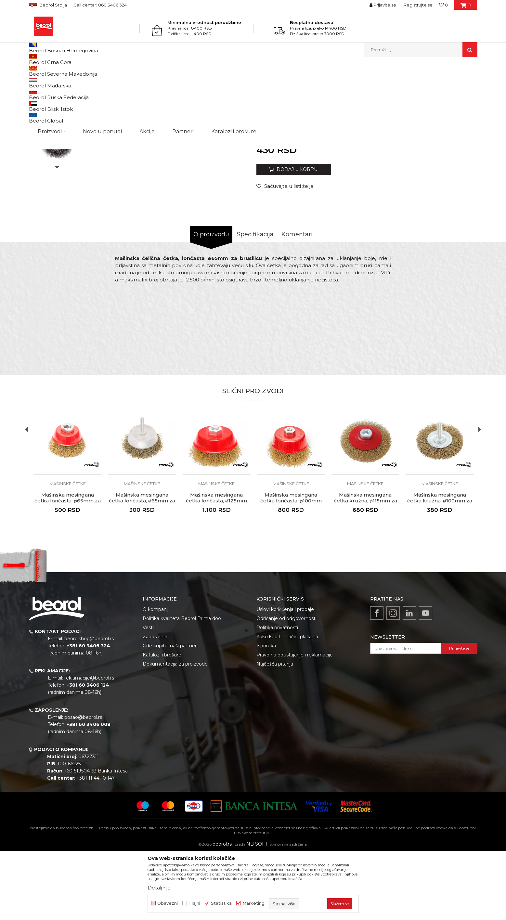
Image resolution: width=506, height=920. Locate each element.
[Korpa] (466, 7)
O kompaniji (156, 676)
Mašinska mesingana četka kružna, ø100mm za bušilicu (439, 568)
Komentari (297, 301)
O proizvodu (211, 301)
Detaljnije (159, 888)
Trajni (194, 903)
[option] (57, 120)
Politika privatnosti (277, 694)
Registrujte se (418, 4)
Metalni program (84, 71)
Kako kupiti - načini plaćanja (287, 703)
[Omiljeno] (443, 4)
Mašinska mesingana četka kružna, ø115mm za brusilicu (365, 568)
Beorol (35, 71)
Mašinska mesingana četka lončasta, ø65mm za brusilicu (67, 568)
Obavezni (167, 903)
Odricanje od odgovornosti (286, 685)
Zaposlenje (155, 703)
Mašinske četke (160, 71)
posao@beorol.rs (83, 784)
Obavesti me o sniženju (452, 212)
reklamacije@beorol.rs (89, 745)
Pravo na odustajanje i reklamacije (294, 722)
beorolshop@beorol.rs (89, 705)
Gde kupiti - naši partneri (170, 713)
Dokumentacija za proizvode (175, 731)
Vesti (148, 694)
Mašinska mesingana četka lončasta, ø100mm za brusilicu (291, 568)
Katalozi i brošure (162, 722)
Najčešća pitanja (274, 731)
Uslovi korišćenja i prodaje (285, 676)
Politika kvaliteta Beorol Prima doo (182, 685)
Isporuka (266, 713)
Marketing (253, 903)
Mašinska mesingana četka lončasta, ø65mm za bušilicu (142, 568)
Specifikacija (255, 301)
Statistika (221, 903)
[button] (420, 50)
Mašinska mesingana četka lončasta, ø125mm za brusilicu (216, 568)
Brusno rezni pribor (123, 71)
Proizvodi (54, 71)
